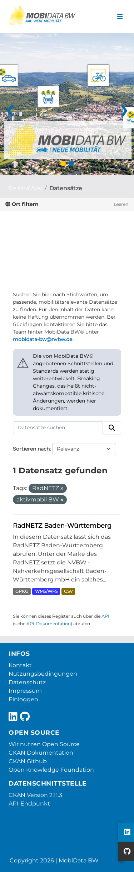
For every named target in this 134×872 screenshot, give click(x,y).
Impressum (25, 690)
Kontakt (20, 665)
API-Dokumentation (48, 623)
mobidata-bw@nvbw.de (42, 339)
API (105, 616)
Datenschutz (27, 682)
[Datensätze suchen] (58, 427)
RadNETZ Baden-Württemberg (62, 525)
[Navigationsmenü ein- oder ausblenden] (120, 16)
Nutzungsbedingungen (43, 673)
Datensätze (65, 188)
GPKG (21, 591)
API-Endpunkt (29, 803)
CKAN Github (28, 761)
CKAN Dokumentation (41, 752)
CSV (68, 591)
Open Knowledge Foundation (51, 769)
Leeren (121, 204)
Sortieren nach (31, 449)
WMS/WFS (46, 591)
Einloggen (23, 699)
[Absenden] (112, 427)
